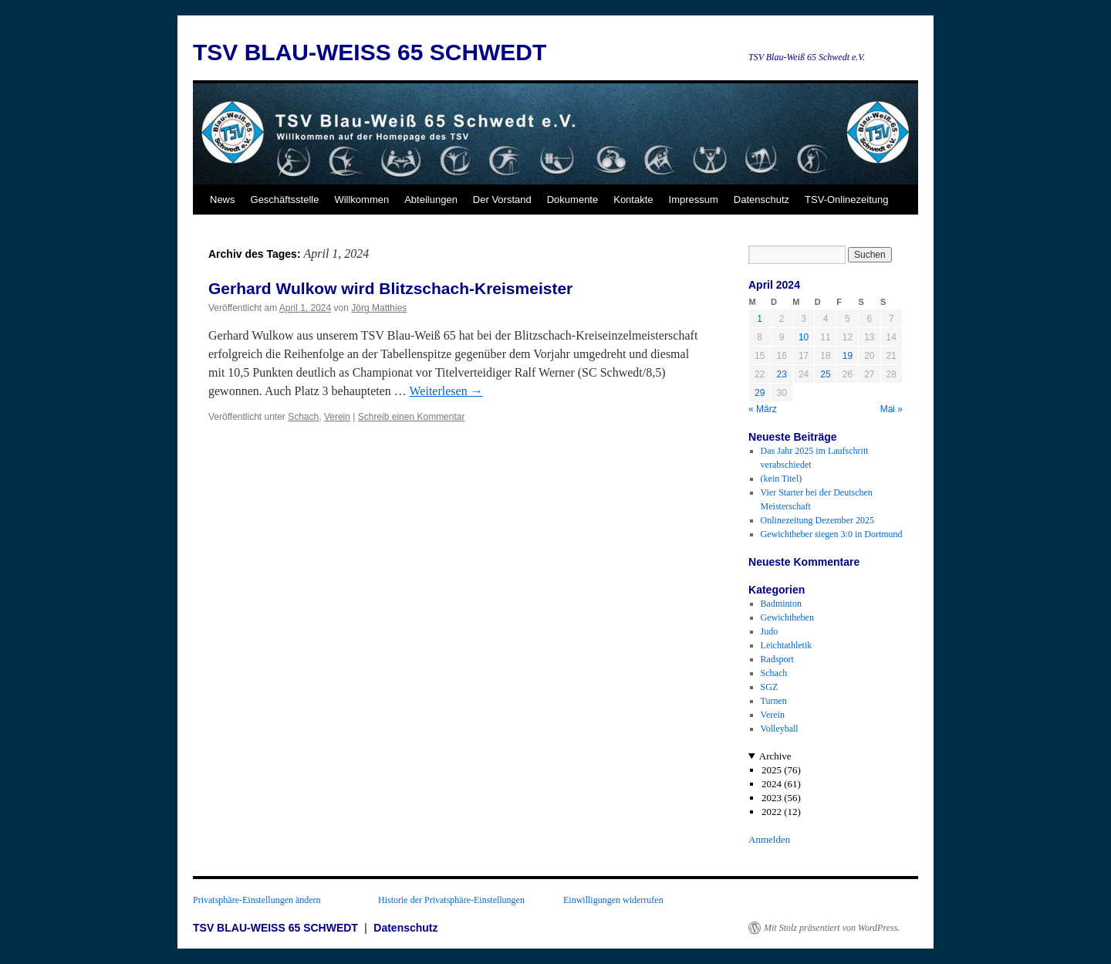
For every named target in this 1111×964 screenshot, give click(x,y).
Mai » (891, 409)
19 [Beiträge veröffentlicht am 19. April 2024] (848, 355)
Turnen (774, 700)
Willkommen (361, 199)
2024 (771, 784)
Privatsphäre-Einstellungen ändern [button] (257, 900)
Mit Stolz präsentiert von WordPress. (832, 927)
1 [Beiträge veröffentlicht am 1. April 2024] (759, 318)
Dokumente (572, 199)
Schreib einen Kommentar (411, 416)
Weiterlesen (446, 390)
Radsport (777, 659)
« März (762, 409)
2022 (771, 811)
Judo (769, 631)
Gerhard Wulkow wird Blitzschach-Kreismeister (390, 288)
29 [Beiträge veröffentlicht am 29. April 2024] (760, 392)
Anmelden (769, 839)
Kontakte (633, 199)
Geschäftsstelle (285, 199)
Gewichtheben (787, 617)
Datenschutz (761, 199)
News (222, 199)
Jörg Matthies (379, 308)
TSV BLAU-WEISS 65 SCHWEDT (369, 52)
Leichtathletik (786, 645)
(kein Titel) (781, 478)
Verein (337, 416)
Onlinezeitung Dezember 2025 (817, 520)
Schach (303, 416)
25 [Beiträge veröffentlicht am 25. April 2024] (825, 374)
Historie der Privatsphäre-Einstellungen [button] (451, 900)
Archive (775, 756)
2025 (771, 770)
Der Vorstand (502, 199)
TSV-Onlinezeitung (846, 199)
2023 (771, 797)
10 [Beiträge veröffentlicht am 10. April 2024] (804, 337)
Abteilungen (431, 199)
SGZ (769, 687)
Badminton (781, 603)
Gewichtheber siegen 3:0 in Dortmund (832, 534)
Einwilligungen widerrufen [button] (613, 900)
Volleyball (780, 728)
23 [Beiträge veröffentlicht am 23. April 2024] (781, 374)
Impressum (693, 199)
